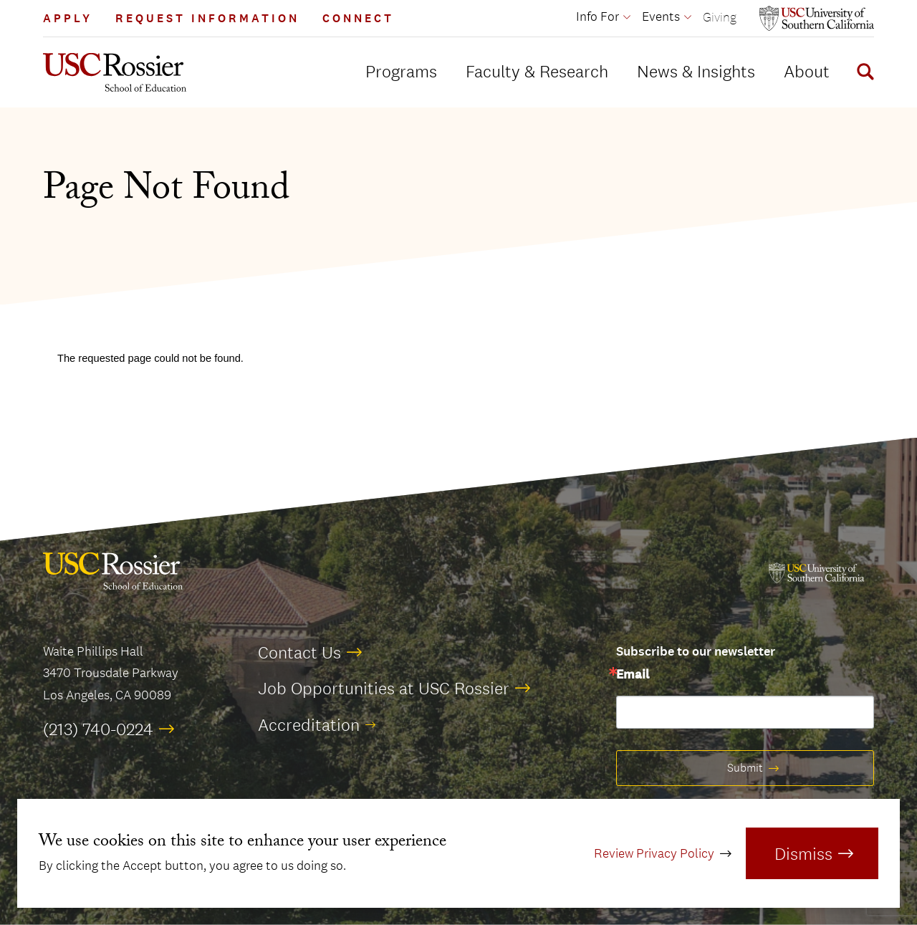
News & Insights (696, 71)
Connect (358, 18)
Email (632, 674)
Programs (401, 71)
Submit (745, 767)
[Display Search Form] (862, 73)
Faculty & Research (537, 71)
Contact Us (299, 652)
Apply (67, 18)
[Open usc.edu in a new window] (816, 18)
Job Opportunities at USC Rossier (383, 688)
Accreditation (309, 724)
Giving (719, 16)
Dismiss (803, 853)
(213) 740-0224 (98, 729)
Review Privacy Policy (654, 853)
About (807, 71)
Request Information (207, 18)
